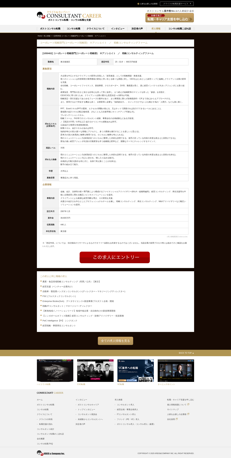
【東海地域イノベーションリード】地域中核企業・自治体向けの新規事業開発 (79, 310)
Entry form (115, 257)
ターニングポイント (166, 384)
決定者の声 (137, 28)
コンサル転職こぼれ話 (179, 28)
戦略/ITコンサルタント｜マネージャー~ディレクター (67, 306)
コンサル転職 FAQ (45, 443)
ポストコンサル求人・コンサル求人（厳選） (136, 424)
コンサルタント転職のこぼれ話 (50, 434)
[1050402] (80, 36)
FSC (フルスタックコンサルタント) (59, 296)
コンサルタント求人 (125, 404)
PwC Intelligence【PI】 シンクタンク (60, 320)
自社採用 (172, 419)
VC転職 (120, 384)
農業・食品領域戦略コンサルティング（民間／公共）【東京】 (72, 281)
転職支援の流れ (46, 424)
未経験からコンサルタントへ (90, 419)
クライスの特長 (46, 419)
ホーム (40, 399)
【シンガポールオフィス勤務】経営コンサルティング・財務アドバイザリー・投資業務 (83, 315)
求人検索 (118, 399)
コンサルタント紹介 (45, 429)
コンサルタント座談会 (87, 414)
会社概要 (41, 438)
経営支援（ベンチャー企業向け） (58, 286)
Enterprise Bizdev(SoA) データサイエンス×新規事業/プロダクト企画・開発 (78, 301)
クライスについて (96, 28)
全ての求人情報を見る (115, 340)
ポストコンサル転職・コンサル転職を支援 (69, 20)
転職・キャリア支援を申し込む (180, 399)
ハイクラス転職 (43, 384)
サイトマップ (173, 409)
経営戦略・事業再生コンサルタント (59, 325)
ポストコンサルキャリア (88, 404)
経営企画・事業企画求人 (127, 409)
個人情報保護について (178, 404)
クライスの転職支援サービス (175, 4)
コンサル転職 (73, 28)
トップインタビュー (86, 409)
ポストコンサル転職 (50, 28)
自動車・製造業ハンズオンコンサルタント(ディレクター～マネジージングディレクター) (84, 291)
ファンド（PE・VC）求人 (128, 419)
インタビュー (117, 28)
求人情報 (155, 28)
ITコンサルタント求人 (126, 414)
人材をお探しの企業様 (178, 414)
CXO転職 (81, 384)
